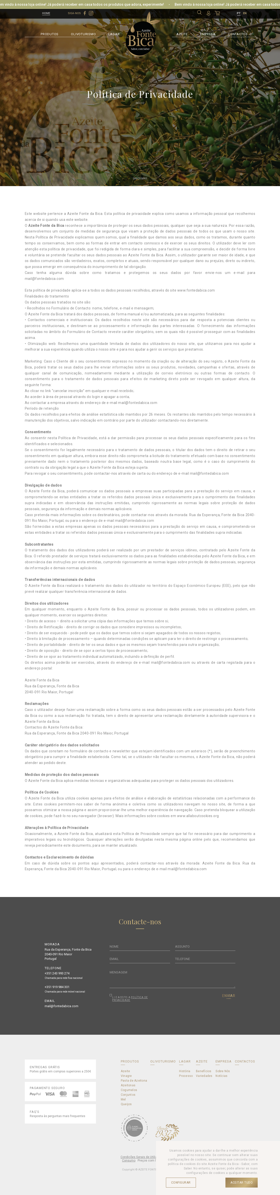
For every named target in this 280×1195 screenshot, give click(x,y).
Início (140, 103)
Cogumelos (129, 1090)
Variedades (204, 1076)
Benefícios (203, 1071)
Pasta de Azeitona (134, 1080)
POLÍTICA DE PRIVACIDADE (130, 998)
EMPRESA (208, 33)
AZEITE (182, 33)
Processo (186, 1076)
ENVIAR (228, 996)
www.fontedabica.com (196, 290)
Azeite (125, 1071)
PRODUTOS (50, 33)
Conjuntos (128, 1094)
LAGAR (114, 33)
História (184, 1071)
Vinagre (126, 1076)
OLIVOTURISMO (83, 33)
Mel (123, 1099)
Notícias (221, 1076)
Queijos (126, 1104)
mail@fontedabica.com (44, 279)
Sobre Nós (223, 1071)
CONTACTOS (238, 33)
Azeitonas (128, 1085)
